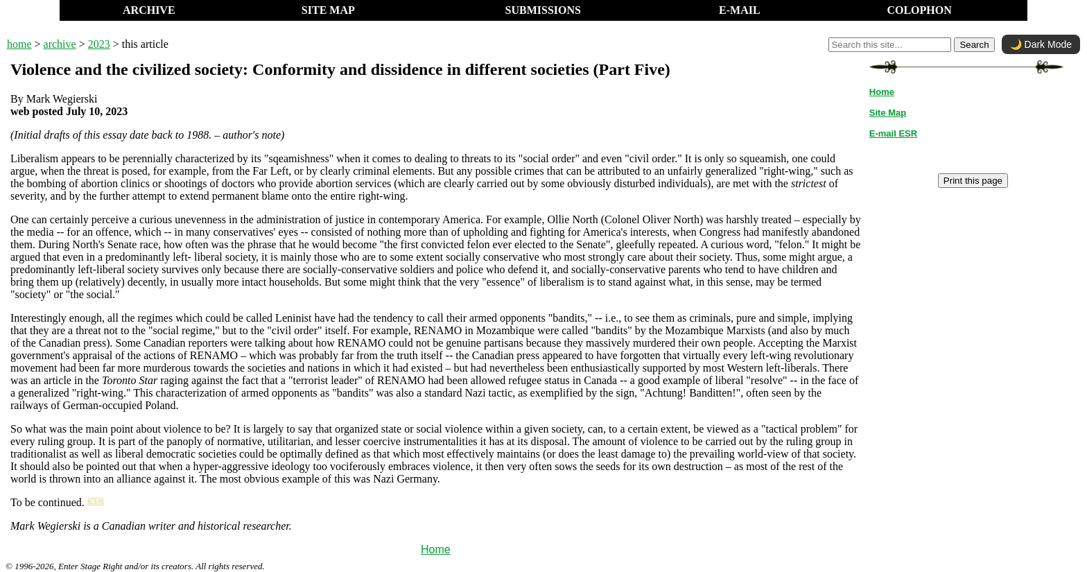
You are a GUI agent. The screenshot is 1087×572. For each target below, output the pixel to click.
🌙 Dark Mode (1041, 44)
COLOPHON (919, 10)
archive (60, 44)
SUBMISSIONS (543, 10)
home (19, 44)
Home (436, 549)
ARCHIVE (149, 10)
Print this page (972, 180)
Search (974, 45)
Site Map (887, 112)
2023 (99, 44)
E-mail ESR (893, 133)
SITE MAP (328, 10)
